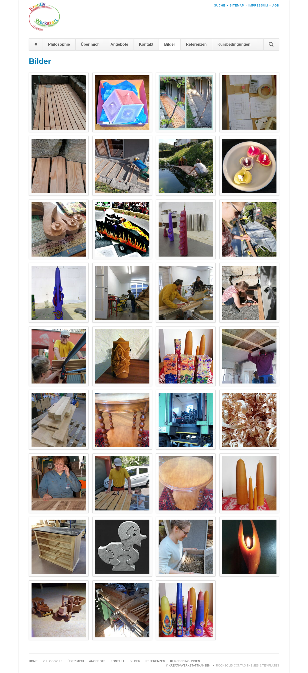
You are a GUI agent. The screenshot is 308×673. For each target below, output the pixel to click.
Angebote (119, 44)
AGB (275, 5)
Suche (219, 5)
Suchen (271, 44)
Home (36, 44)
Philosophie (59, 44)
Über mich (90, 44)
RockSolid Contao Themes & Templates (247, 665)
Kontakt (146, 44)
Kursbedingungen (234, 44)
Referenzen (196, 44)
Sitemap (237, 5)
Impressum (258, 5)
